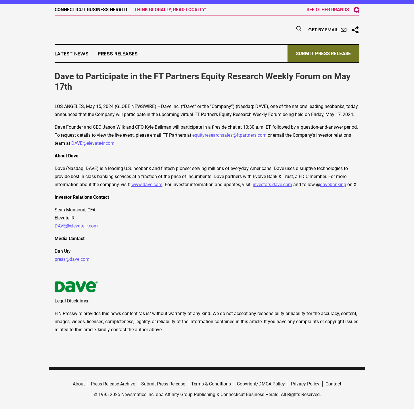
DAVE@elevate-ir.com (92, 143)
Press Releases (118, 54)
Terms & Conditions (211, 384)
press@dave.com (72, 259)
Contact (333, 384)
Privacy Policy (305, 384)
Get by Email (327, 29)
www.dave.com (146, 184)
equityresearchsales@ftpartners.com (229, 135)
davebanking (333, 184)
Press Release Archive (113, 384)
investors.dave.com (272, 184)
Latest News (72, 54)
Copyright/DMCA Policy (261, 384)
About (79, 384)
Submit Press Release (163, 384)
